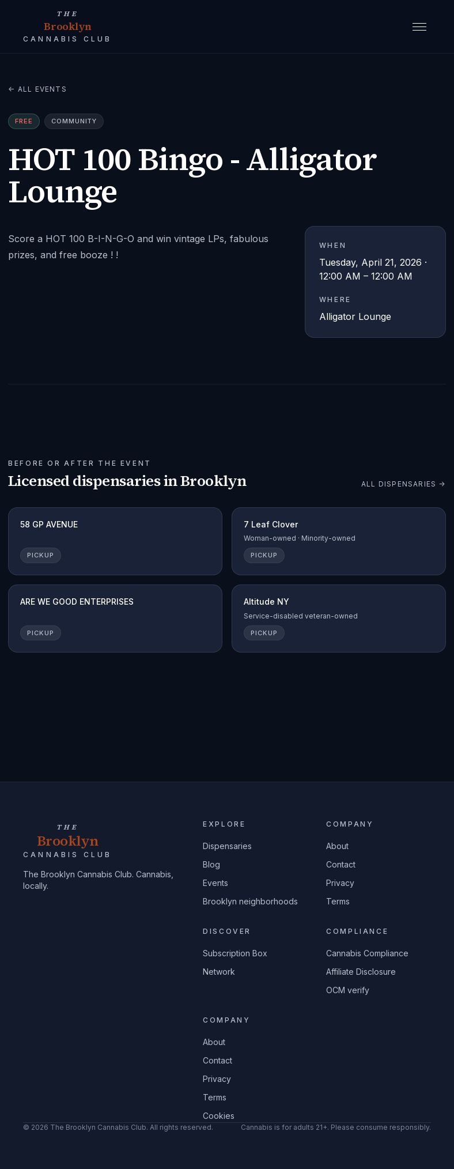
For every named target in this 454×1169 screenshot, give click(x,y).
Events (215, 883)
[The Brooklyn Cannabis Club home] (67, 26)
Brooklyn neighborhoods (250, 901)
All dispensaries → (403, 484)
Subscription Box (235, 953)
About (337, 846)
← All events (37, 89)
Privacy (340, 883)
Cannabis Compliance (367, 953)
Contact (340, 864)
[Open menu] (419, 26)
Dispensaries (227, 846)
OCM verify (347, 990)
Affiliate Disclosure (361, 971)
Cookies (218, 1116)
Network (219, 971)
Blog (211, 864)
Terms (338, 901)
